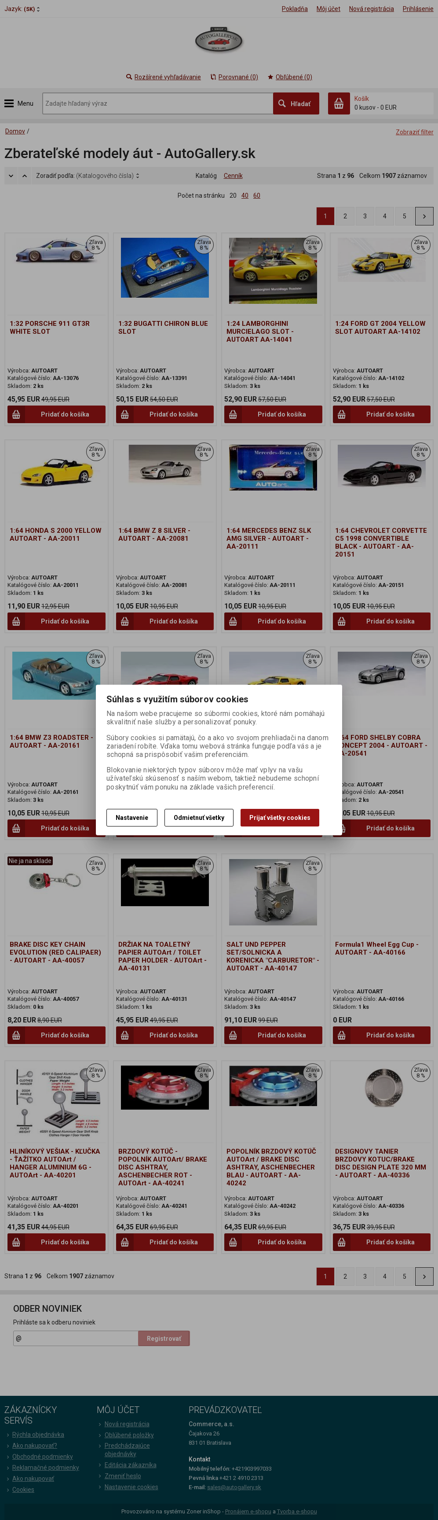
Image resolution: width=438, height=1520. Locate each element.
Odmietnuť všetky (199, 817)
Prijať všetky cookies (279, 817)
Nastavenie (132, 817)
